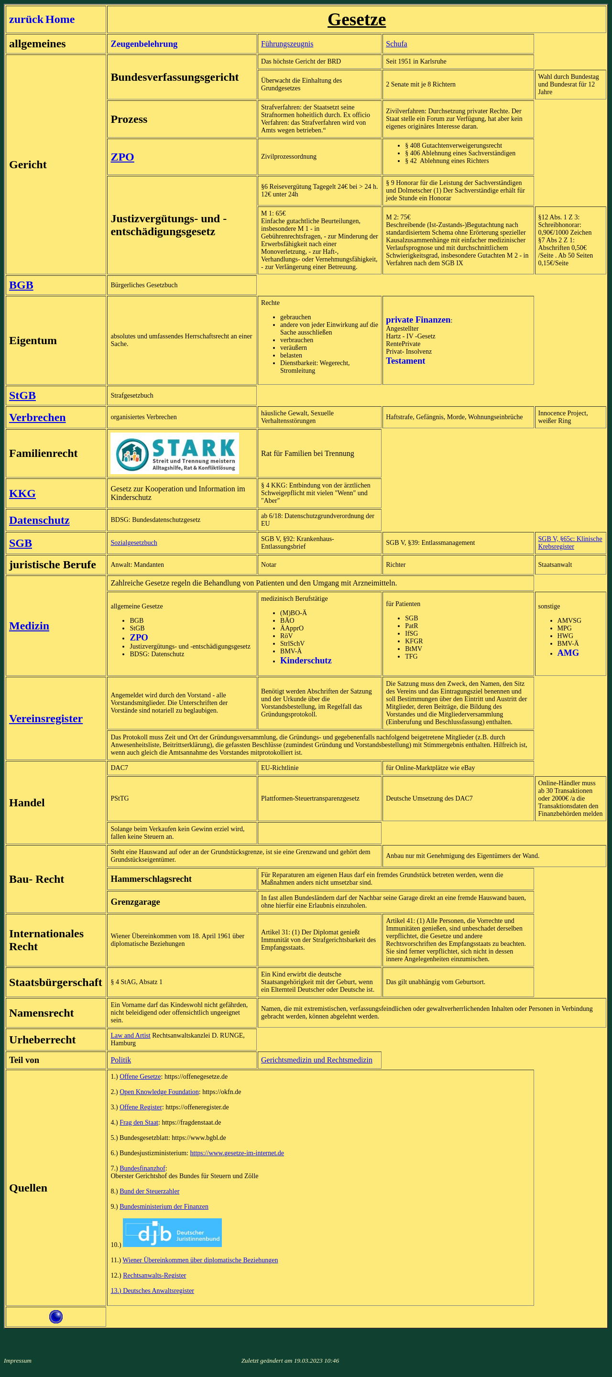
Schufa (396, 44)
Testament (405, 361)
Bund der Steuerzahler (149, 1191)
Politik (120, 1060)
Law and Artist (130, 1035)
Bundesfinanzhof (142, 1168)
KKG (22, 493)
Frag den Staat (139, 1122)
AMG (568, 653)
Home (60, 19)
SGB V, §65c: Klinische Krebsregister (570, 542)
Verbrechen (37, 417)
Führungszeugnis (287, 44)
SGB (20, 543)
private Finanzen (418, 319)
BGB (21, 285)
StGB (22, 395)
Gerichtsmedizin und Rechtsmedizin (316, 1060)
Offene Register (141, 1107)
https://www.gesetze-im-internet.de (237, 1153)
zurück (26, 19)
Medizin (29, 625)
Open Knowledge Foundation (159, 1091)
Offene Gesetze (140, 1076)
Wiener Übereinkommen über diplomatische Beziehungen (200, 1260)
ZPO (122, 157)
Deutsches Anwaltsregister (158, 1290)
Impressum (18, 1360)
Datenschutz (39, 520)
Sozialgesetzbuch (133, 542)
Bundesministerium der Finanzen (164, 1206)
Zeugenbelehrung (143, 44)
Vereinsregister (46, 718)
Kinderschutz (306, 660)
